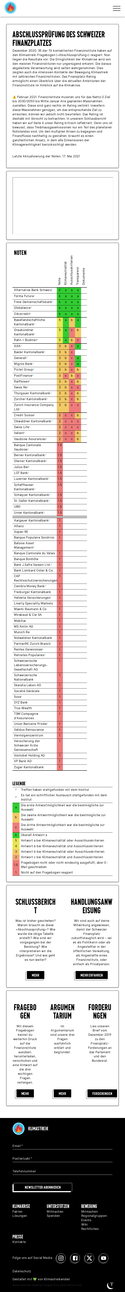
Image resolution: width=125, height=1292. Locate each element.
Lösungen (19, 1216)
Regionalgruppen (94, 1216)
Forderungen (102, 1093)
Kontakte (19, 1242)
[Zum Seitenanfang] (112, 1284)
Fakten (17, 1211)
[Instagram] (61, 1258)
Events (86, 1220)
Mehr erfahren (91, 975)
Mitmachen (55, 1211)
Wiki (84, 1224)
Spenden (53, 1216)
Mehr (35, 975)
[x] (89, 1258)
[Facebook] (75, 1258)
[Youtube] (103, 1258)
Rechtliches (90, 1229)
